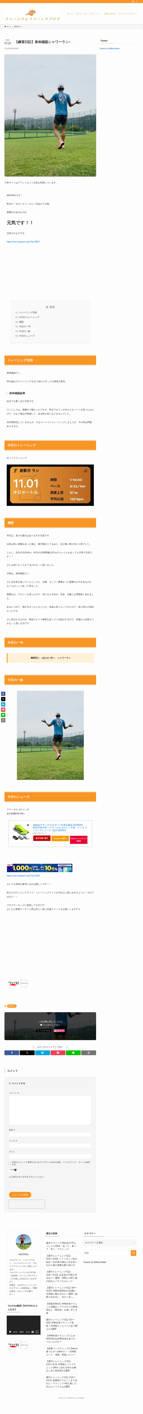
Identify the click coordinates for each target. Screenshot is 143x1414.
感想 (21, 322)
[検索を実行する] (133, 1253)
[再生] (10, 1326)
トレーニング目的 (28, 312)
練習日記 (12, 1006)
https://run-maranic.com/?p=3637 (23, 242)
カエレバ (43, 833)
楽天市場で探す (42, 838)
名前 (12, 1130)
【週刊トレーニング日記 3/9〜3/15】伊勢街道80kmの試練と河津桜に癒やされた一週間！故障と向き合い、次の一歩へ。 (65, 1305)
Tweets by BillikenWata (109, 48)
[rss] (133, 1)
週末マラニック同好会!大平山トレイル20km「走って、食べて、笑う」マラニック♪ (64, 1247)
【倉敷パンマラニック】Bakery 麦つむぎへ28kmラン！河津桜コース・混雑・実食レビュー (65, 1372)
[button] (11, 1052)
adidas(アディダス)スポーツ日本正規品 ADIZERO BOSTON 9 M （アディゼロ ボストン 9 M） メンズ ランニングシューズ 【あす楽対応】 (60, 827)
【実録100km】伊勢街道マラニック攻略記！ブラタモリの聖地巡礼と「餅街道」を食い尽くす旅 (65, 1324)
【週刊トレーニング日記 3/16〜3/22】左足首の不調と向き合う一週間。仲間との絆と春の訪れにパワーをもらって (65, 1284)
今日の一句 (24, 326)
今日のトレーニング (29, 317)
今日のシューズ (27, 336)
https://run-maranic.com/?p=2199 (23, 876)
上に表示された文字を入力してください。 (27, 1177)
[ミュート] (38, 1326)
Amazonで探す (60, 838)
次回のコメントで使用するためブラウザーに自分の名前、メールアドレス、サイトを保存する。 (51, 1163)
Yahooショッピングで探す (79, 840)
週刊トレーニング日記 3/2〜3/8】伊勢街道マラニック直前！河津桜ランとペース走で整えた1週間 (65, 1341)
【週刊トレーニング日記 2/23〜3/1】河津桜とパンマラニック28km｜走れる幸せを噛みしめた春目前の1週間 (65, 1389)
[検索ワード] (109, 1253)
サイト (12, 1152)
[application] (27, 1317)
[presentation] (27, 1204)
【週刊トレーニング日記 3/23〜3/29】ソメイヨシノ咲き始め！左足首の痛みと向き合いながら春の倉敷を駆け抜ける (65, 1265)
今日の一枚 (24, 331)
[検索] (137, 1)
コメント (14, 1093)
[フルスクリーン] (43, 1326)
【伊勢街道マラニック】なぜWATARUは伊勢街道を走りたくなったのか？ (65, 1357)
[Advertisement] (50, 272)
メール (13, 1141)
